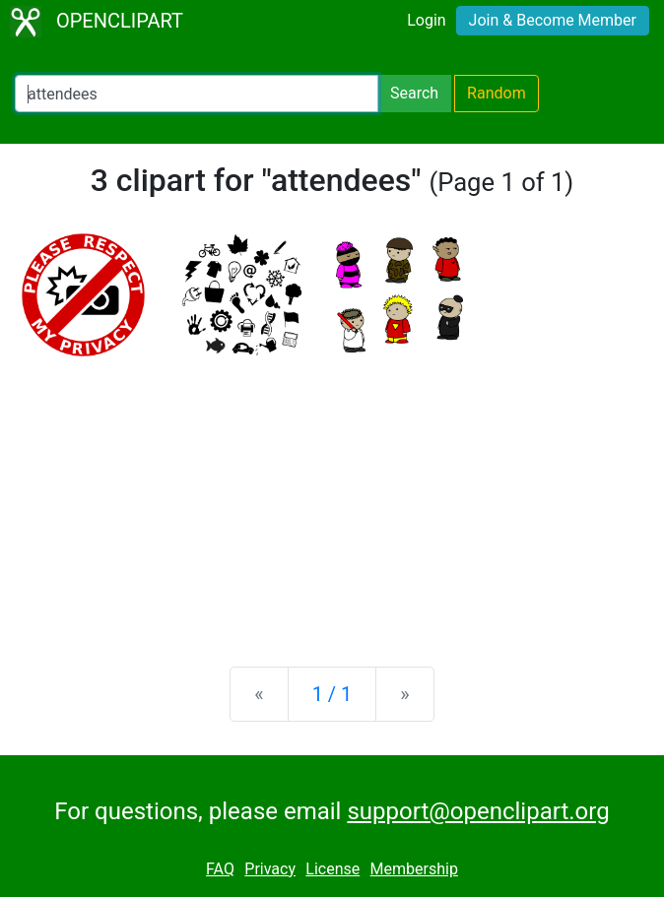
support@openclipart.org (478, 811)
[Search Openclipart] (196, 93)
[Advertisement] (332, 497)
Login (426, 20)
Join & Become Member (552, 20)
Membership (414, 869)
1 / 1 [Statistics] (332, 694)
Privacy (270, 869)
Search (414, 93)
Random (496, 93)
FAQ (220, 869)
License (332, 869)
